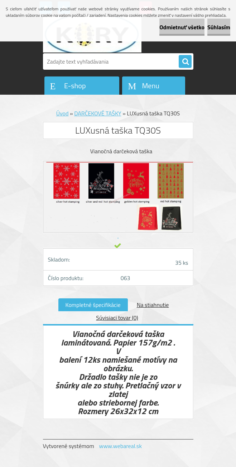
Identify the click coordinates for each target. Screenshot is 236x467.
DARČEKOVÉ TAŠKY (97, 113)
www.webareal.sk (120, 446)
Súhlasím (218, 27)
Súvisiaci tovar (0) (117, 317)
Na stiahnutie (153, 304)
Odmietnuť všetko (181, 27)
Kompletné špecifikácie (93, 304)
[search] (185, 62)
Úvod (62, 113)
